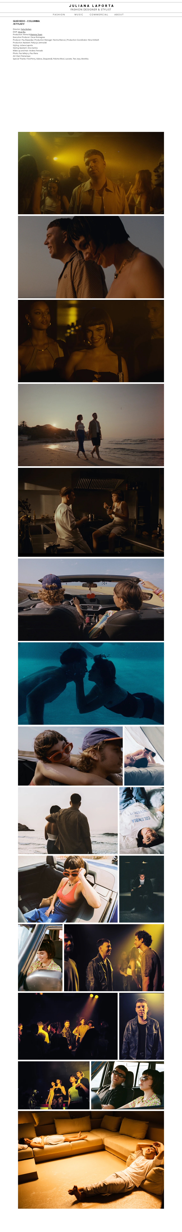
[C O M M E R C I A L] (99, 14)
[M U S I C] (79, 14)
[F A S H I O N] (59, 14)
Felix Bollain (26, 29)
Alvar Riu (21, 32)
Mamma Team (36, 34)
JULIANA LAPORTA (91, 6)
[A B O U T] (119, 14)
